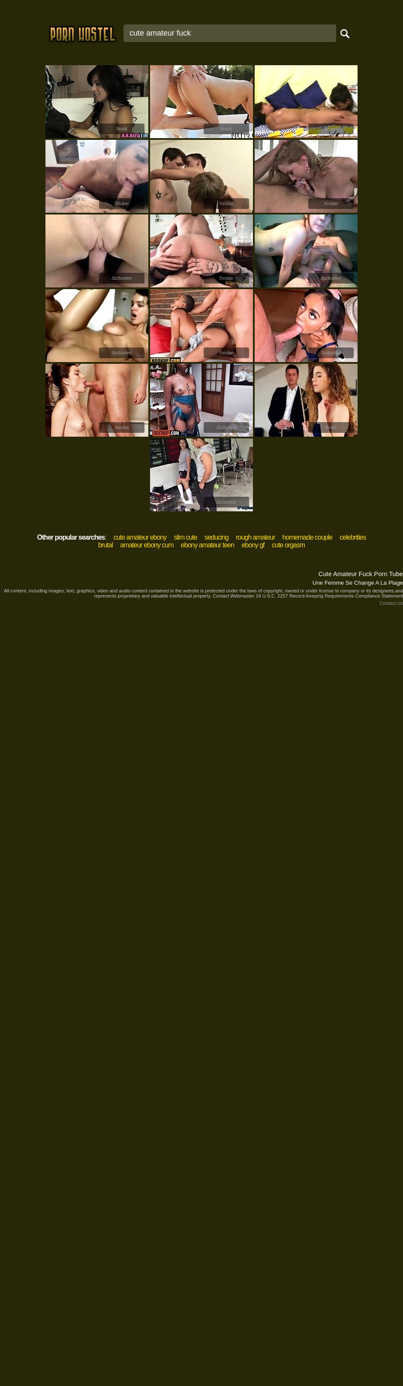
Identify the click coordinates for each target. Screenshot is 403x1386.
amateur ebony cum (146, 545)
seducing (217, 537)
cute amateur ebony (140, 537)
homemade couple (307, 537)
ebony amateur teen (207, 545)
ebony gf (252, 545)
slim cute (185, 537)
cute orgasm (288, 545)
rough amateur (255, 537)
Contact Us (391, 603)
